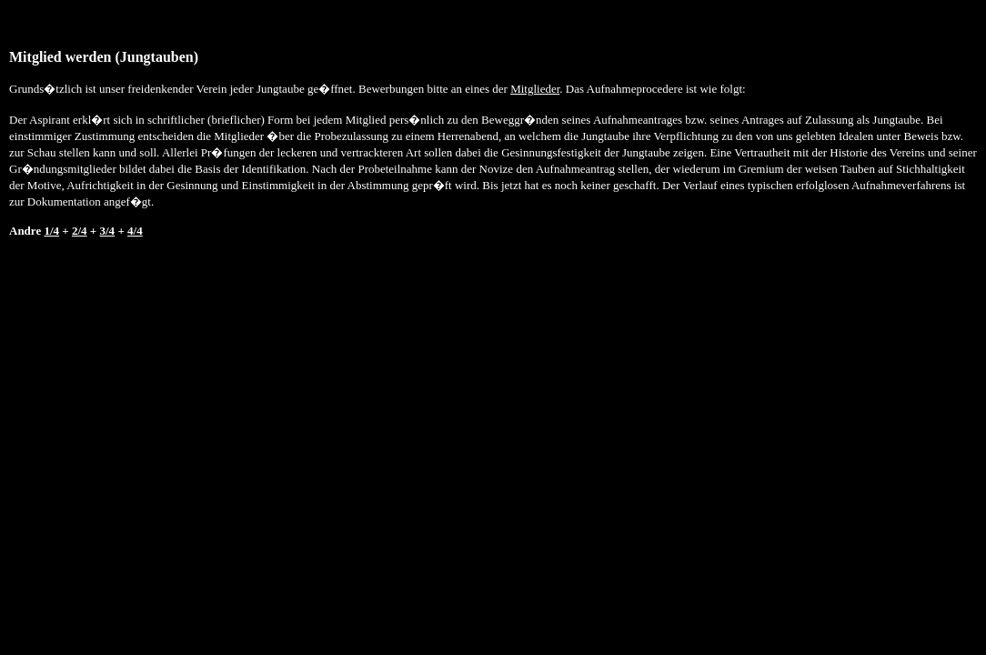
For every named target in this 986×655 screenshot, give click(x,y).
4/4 (135, 230)
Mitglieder (534, 89)
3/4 (108, 230)
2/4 (79, 230)
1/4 (51, 230)
